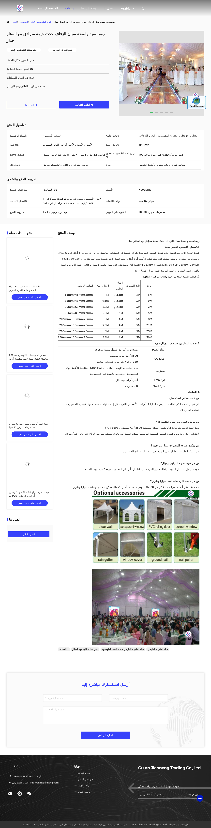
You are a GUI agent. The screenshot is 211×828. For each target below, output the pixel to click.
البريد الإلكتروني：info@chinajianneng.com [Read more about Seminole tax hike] (34, 782)
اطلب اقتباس (84, 104)
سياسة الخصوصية (118, 824)
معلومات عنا (88, 8)
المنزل (14, 21)
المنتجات (24, 21)
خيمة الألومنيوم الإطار (40, 21)
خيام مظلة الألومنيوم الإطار (85, 649)
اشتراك (194, 794)
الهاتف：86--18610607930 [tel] (25, 776)
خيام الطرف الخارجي (157, 649)
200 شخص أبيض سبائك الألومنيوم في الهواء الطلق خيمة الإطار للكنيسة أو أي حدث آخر (27, 359)
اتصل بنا (109, 8)
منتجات (69, 8)
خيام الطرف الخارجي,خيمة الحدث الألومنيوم (123, 649)
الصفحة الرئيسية (48, 8)
